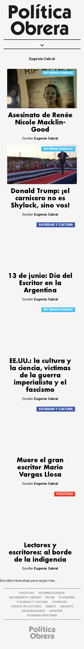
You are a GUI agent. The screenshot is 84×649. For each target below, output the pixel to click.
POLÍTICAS (64, 493)
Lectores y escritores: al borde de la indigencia (40, 552)
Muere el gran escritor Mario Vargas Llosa (40, 467)
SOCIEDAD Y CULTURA (56, 224)
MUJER (50, 597)
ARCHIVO (66, 606)
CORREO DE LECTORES (26, 606)
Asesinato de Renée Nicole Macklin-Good (40, 122)
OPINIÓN (55, 611)
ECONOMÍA (67, 597)
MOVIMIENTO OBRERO (25, 597)
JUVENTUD (59, 602)
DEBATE (51, 606)
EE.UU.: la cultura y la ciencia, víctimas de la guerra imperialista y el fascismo (40, 375)
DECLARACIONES (33, 611)
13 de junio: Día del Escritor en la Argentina (40, 283)
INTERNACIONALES (58, 72)
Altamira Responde (42, 615)
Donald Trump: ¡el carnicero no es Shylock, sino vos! (40, 198)
